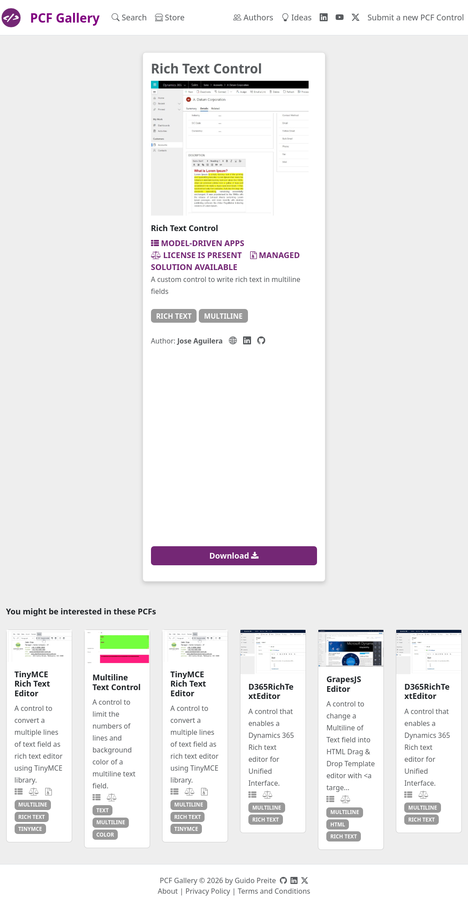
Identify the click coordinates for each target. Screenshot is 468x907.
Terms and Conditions (274, 891)
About (168, 891)
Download (234, 555)
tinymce (30, 828)
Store (170, 17)
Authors (253, 17)
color (105, 834)
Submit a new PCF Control (415, 17)
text (102, 810)
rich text (173, 316)
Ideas (296, 17)
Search (129, 17)
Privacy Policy (208, 891)
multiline (223, 316)
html (337, 824)
